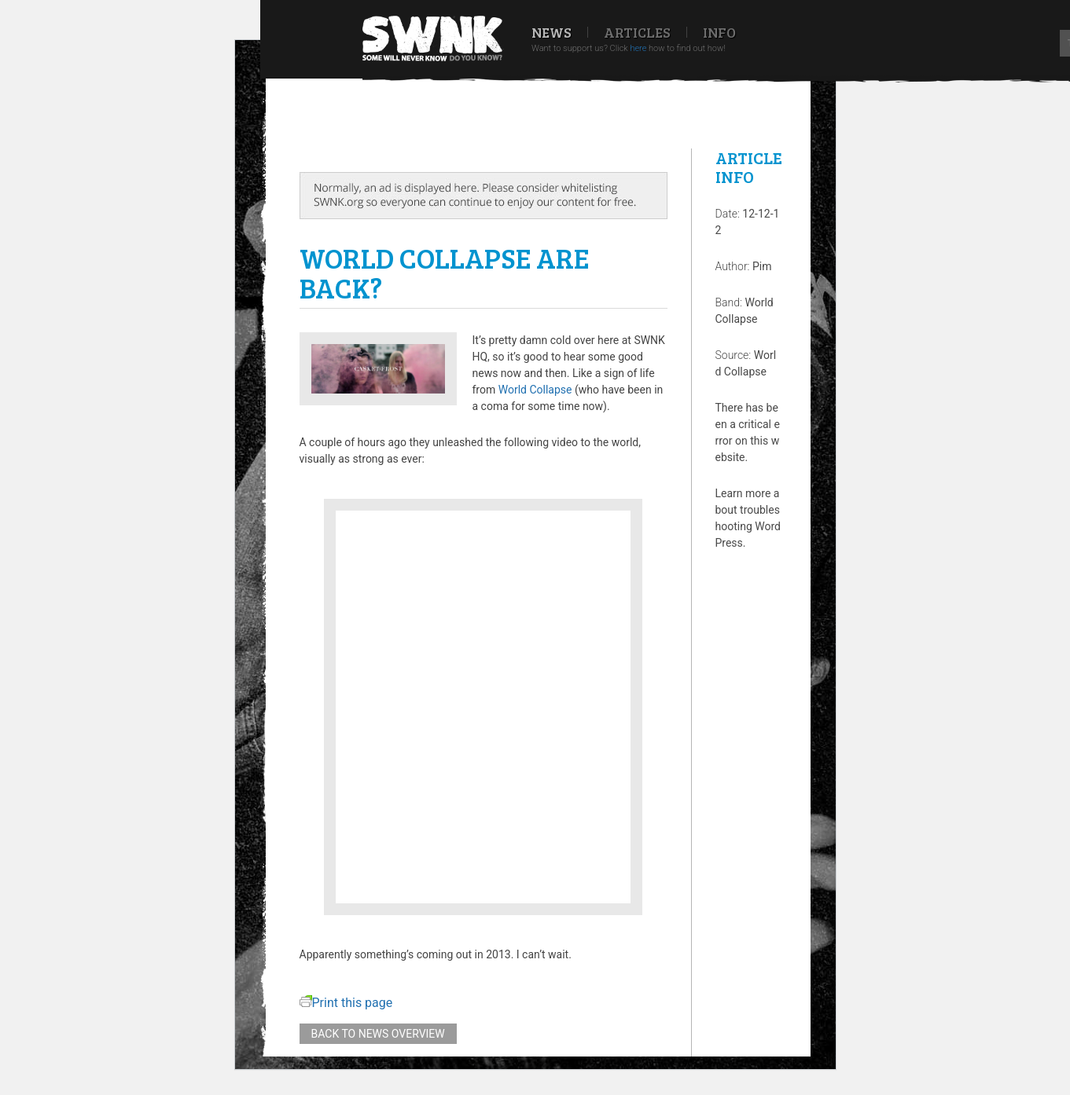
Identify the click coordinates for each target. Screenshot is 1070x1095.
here (638, 48)
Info (719, 32)
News (551, 32)
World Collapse (535, 389)
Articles (637, 32)
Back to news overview (378, 1033)
